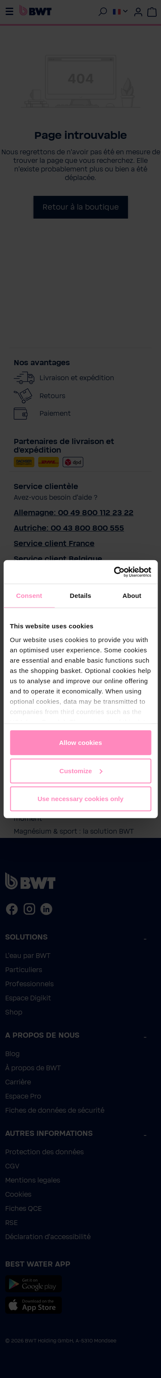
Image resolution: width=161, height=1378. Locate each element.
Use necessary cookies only (80, 798)
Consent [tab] (29, 595)
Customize (80, 770)
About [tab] (131, 595)
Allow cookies (80, 742)
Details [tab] (80, 595)
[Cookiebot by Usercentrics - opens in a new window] (114, 571)
